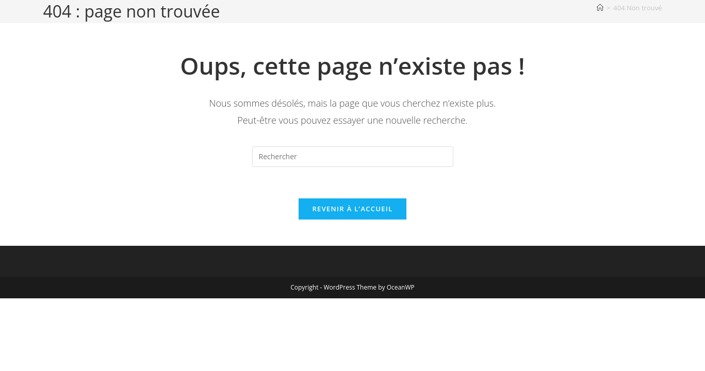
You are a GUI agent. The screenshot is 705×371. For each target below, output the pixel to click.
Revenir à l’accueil (352, 208)
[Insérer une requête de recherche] (352, 156)
